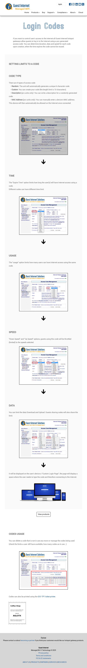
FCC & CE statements (43, 658)
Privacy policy (43, 653)
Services (53, 662)
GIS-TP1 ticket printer (46, 597)
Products (35, 662)
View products (43, 514)
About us (26, 662)
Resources (62, 662)
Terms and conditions (43, 656)
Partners (44, 662)
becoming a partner (27, 640)
